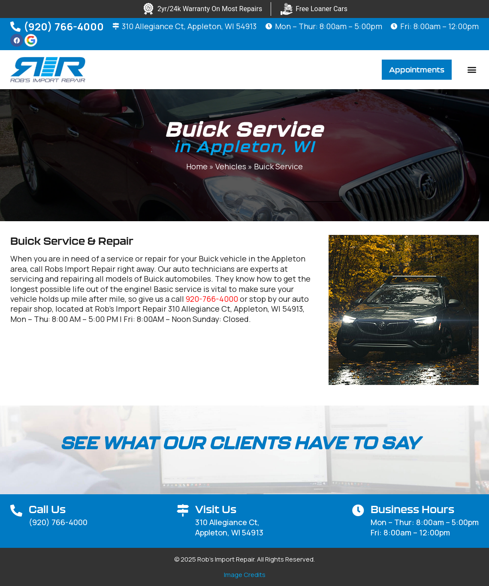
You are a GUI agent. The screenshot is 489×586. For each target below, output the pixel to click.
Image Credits (245, 574)
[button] (472, 70)
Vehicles (230, 167)
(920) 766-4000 (64, 26)
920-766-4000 (212, 299)
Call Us (47, 509)
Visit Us (215, 509)
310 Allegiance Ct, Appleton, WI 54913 (189, 26)
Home (197, 167)
